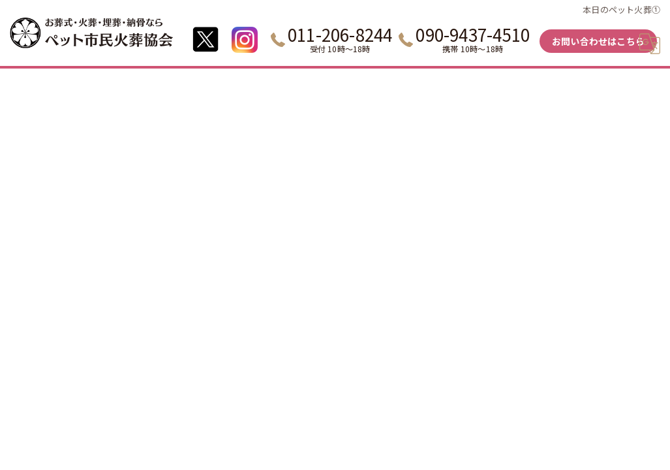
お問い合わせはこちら (598, 41)
